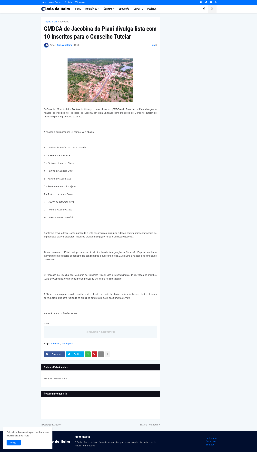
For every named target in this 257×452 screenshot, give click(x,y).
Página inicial (50, 21)
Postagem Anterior (51, 424)
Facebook (211, 441)
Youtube (210, 444)
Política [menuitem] (151, 9)
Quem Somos (55, 2)
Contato (68, 2)
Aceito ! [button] (13, 442)
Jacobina (64, 21)
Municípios (67, 343)
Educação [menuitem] (124, 9)
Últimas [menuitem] (108, 9)
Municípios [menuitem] (91, 9)
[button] (204, 9)
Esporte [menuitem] (138, 9)
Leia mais (24, 435)
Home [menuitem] (78, 9)
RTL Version (80, 2)
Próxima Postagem (148, 424)
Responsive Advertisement (100, 331)
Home (43, 2)
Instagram (211, 438)
